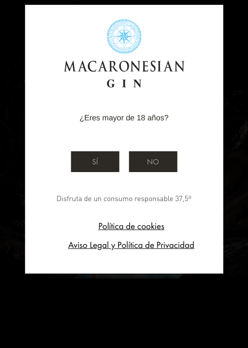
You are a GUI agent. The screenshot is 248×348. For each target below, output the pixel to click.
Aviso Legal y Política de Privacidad (131, 245)
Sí (95, 162)
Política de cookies (131, 226)
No (153, 162)
